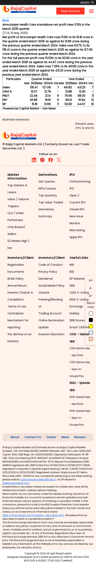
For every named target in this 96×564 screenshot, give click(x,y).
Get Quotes (47, 181)
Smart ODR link (80, 327)
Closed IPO (77, 209)
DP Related (77, 279)
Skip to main (91, 305)
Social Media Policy (51, 286)
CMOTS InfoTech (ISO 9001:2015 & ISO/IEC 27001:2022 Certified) (56, 558)
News (65, 437)
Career (51, 437)
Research (81, 437)
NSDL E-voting (79, 299)
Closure (44, 293)
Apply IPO (76, 237)
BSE (72, 272)
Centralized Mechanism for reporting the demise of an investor (20, 327)
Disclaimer (46, 279)
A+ (91, 280)
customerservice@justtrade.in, (38, 479)
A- (91, 296)
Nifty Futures (47, 188)
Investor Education (51, 334)
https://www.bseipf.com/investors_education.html (33, 515)
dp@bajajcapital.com (15, 483)
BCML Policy (16, 279)
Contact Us (32, 437)
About (14, 437)
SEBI (72, 286)
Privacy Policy (48, 272)
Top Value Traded (51, 202)
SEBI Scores (77, 320)
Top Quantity (48, 195)
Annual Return (17, 286)
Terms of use (17, 306)
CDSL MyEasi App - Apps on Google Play (80, 369)
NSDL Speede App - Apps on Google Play (80, 417)
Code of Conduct (51, 265)
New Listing (77, 230)
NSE (72, 265)
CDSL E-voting (79, 293)
